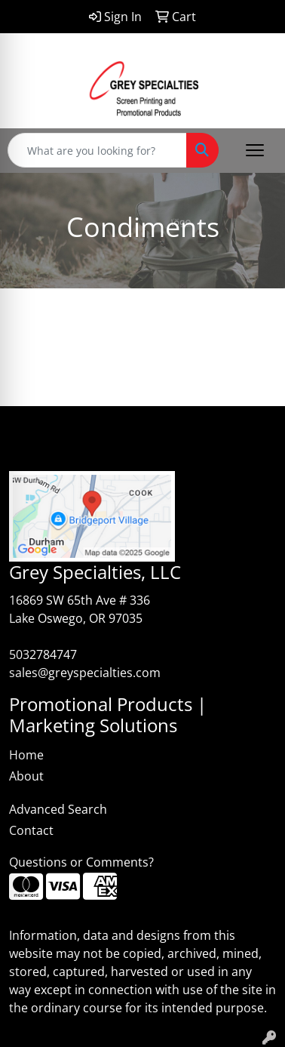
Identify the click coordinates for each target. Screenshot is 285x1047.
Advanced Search (58, 809)
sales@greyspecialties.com (85, 672)
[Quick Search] (97, 150)
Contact (31, 830)
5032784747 (43, 654)
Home (26, 755)
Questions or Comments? (81, 862)
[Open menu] (255, 150)
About (26, 776)
